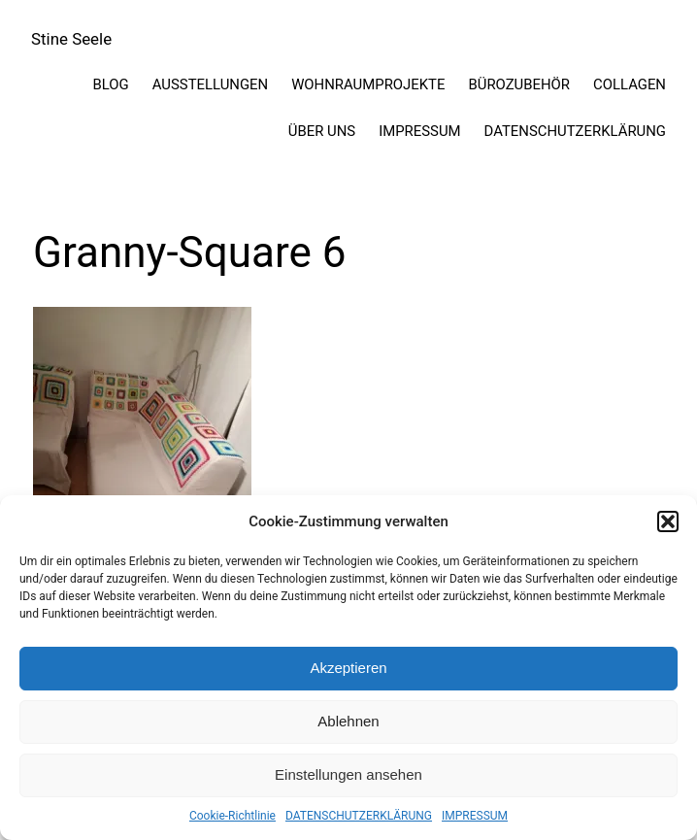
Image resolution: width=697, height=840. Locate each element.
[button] (668, 521)
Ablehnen (348, 721)
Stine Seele (71, 39)
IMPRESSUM (475, 816)
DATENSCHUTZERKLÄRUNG (358, 816)
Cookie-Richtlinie (232, 816)
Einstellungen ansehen (348, 774)
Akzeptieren (348, 667)
